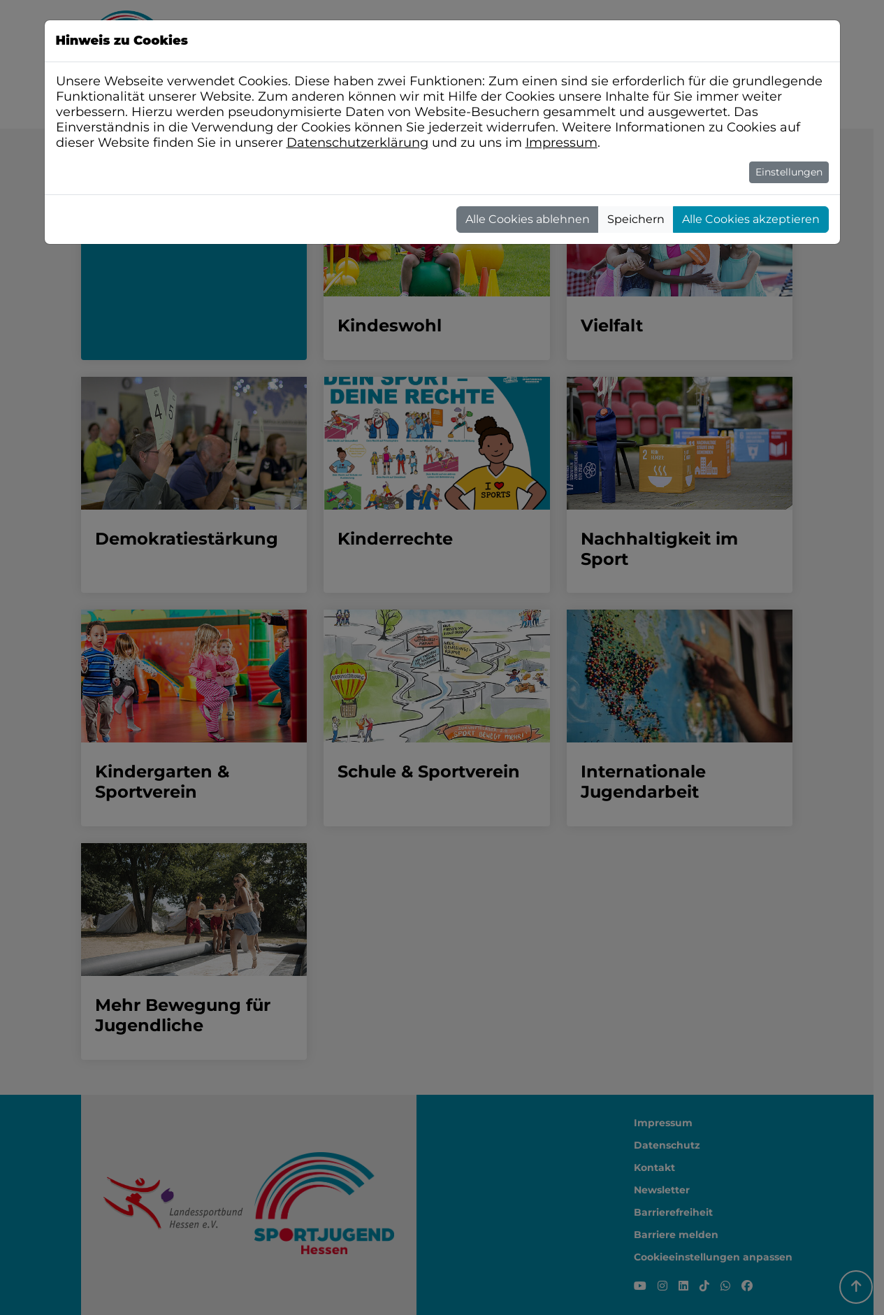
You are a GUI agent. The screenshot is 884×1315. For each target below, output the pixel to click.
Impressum (561, 142)
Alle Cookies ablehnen (527, 219)
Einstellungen (789, 172)
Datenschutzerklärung (357, 142)
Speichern (636, 219)
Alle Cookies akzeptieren (751, 219)
